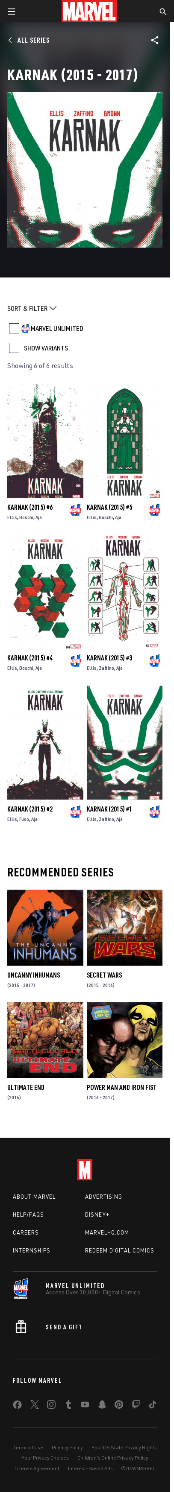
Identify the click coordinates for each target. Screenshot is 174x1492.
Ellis (12, 517)
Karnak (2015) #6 (30, 507)
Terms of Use (28, 1447)
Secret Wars (104, 975)
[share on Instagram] (51, 1406)
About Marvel (34, 1196)
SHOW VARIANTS (46, 348)
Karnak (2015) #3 (109, 658)
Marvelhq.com (107, 1232)
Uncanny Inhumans (33, 975)
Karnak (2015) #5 (109, 507)
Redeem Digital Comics (119, 1250)
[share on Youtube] (85, 1406)
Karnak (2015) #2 (30, 809)
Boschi (26, 517)
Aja (38, 517)
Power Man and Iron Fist (121, 1087)
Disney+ (97, 1214)
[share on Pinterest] (119, 1406)
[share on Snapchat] (102, 1406)
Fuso (24, 819)
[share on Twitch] (136, 1406)
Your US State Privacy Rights (124, 1447)
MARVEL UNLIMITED (57, 328)
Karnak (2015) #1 (109, 809)
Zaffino (106, 668)
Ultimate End (25, 1087)
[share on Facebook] (17, 1406)
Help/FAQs (28, 1214)
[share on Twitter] (34, 1406)
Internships (31, 1250)
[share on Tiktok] (152, 1406)
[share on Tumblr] (68, 1406)
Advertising (103, 1196)
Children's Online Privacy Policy (112, 1457)
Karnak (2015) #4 (30, 658)
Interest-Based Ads (90, 1468)
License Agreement (37, 1468)
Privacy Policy (67, 1447)
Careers (26, 1232)
